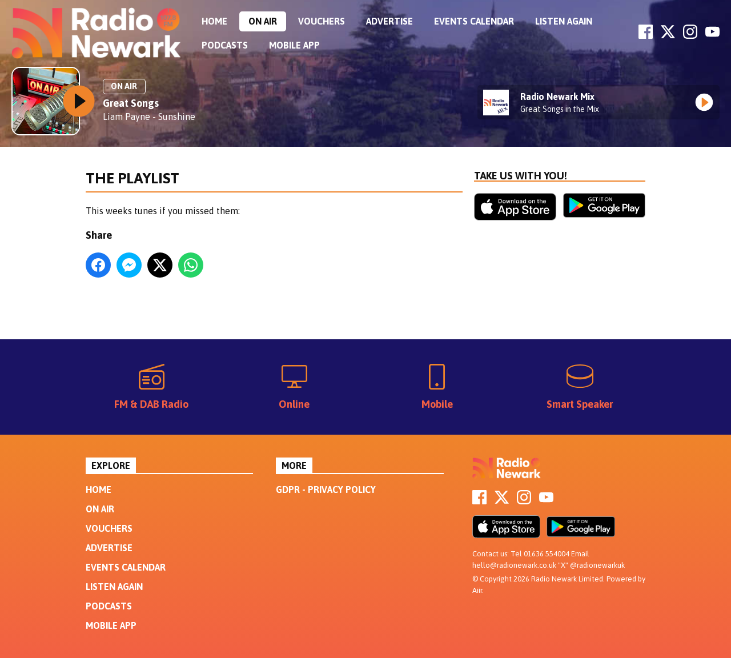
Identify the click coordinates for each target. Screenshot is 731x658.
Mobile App (294, 45)
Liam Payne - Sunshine (149, 116)
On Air (262, 21)
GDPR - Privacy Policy (326, 489)
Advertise (389, 21)
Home (214, 21)
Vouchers (321, 21)
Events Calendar (474, 21)
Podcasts (225, 45)
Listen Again (563, 21)
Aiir (477, 590)
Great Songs (131, 103)
